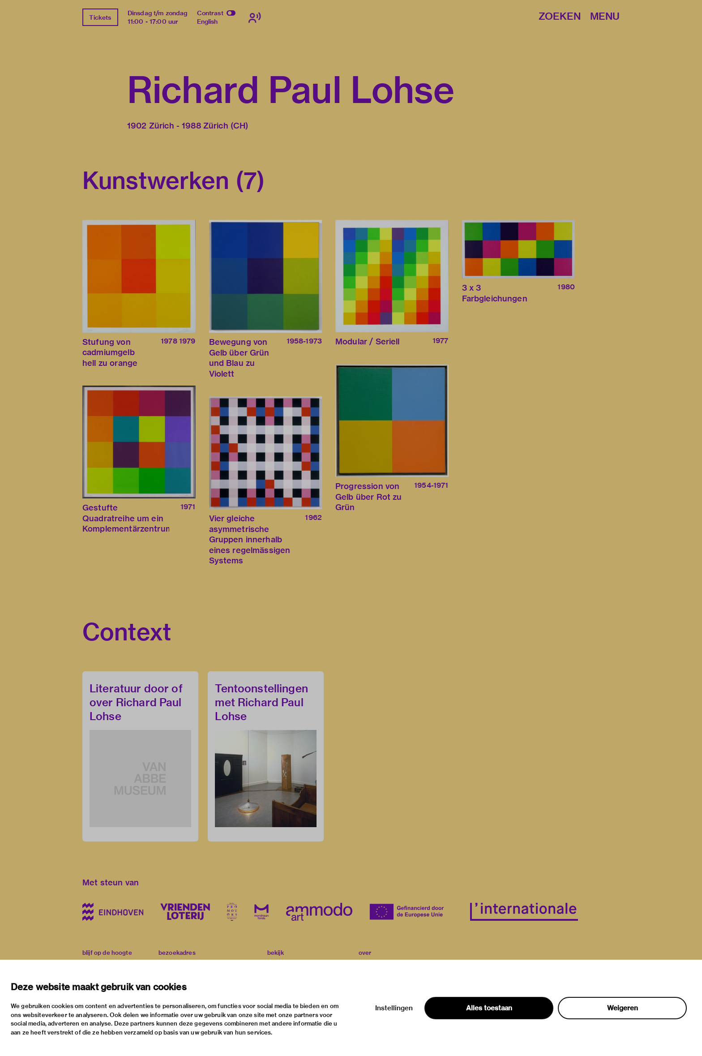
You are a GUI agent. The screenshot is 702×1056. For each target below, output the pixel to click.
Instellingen (394, 1008)
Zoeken (560, 16)
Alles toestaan (489, 1008)
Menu (605, 16)
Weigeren (622, 1008)
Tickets (100, 17)
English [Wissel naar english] (207, 21)
